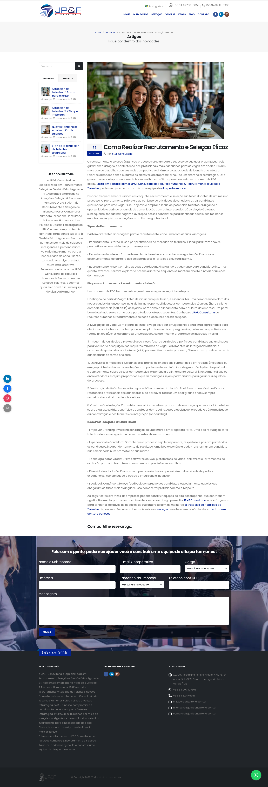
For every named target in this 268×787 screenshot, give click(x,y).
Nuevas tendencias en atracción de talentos (64, 130)
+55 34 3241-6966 (184, 695)
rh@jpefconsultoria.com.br (189, 701)
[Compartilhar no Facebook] (7, 388)
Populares (49, 78)
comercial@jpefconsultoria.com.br (194, 713)
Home (126, 14)
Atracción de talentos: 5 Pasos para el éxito (63, 92)
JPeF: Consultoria (203, 312)
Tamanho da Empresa (138, 578)
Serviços (156, 14)
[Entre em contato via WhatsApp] (256, 775)
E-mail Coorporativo (136, 562)
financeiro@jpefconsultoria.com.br (194, 707)
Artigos (110, 32)
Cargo (190, 562)
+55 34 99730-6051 (185, 689)
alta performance (173, 188)
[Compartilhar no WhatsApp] (7, 409)
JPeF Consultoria (194, 500)
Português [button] (154, 6)
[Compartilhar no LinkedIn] (7, 378)
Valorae (170, 14)
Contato (203, 14)
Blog (192, 14)
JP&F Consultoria (122, 154)
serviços (162, 509)
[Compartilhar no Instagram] (7, 398)
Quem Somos (140, 14)
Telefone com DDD (184, 578)
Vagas (182, 14)
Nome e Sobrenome (55, 562)
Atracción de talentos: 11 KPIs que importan (65, 111)
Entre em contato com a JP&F (117, 184)
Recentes (70, 78)
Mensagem (48, 594)
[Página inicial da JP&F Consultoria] (60, 11)
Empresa (46, 578)
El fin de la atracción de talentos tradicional (65, 149)
